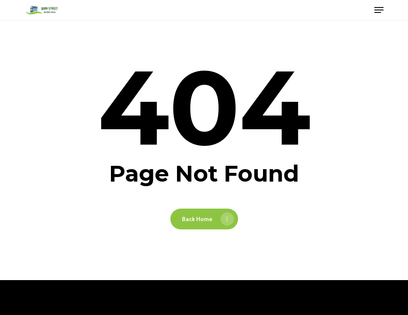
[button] (378, 10)
